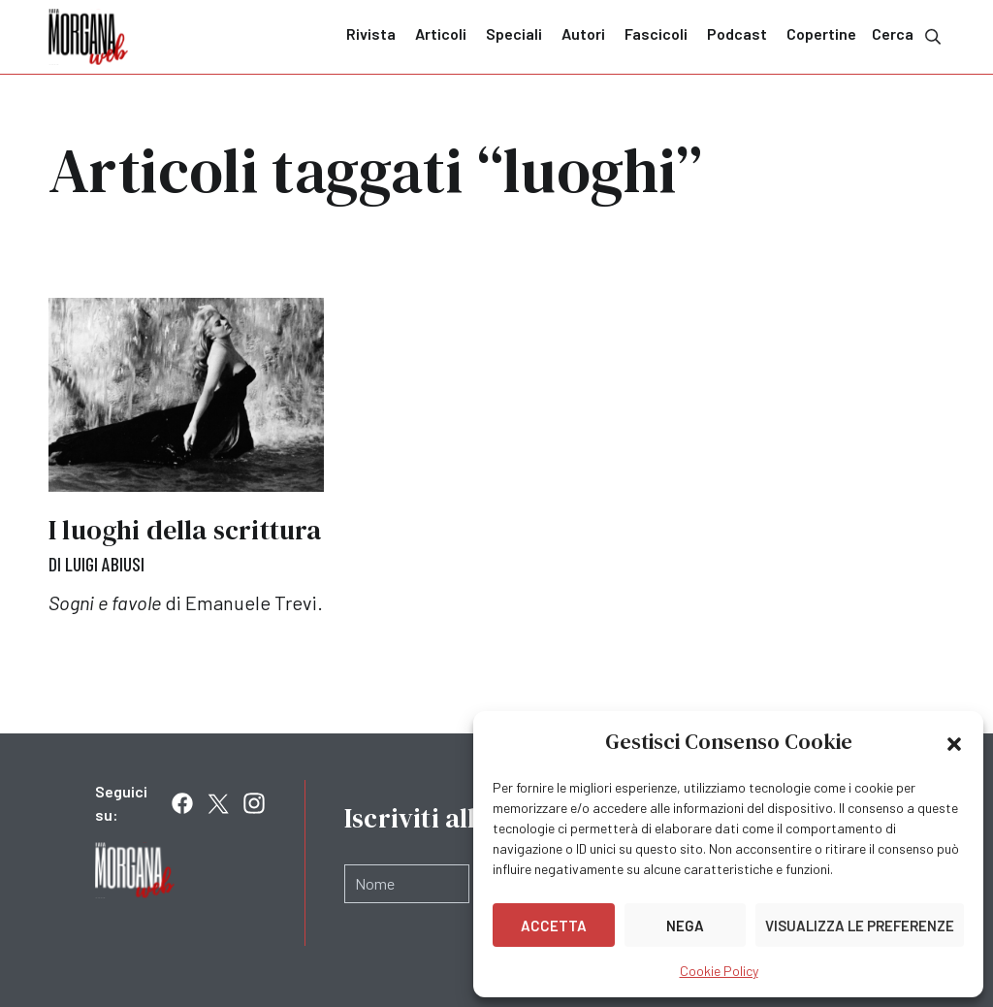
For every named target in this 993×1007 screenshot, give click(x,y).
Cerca (908, 35)
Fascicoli (656, 33)
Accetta (554, 925)
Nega (685, 925)
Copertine (821, 33)
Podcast (737, 33)
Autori (583, 33)
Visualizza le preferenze (859, 925)
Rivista (371, 33)
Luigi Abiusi (104, 563)
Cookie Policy (719, 970)
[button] (954, 742)
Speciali (514, 33)
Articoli (440, 33)
